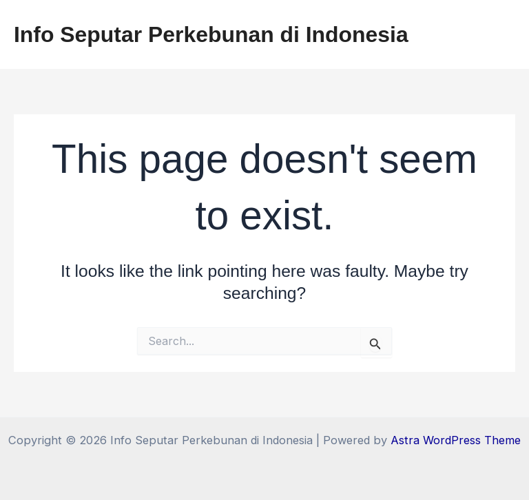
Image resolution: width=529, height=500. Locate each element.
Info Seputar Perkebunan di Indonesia (211, 34)
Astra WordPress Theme (456, 440)
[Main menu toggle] (499, 34)
